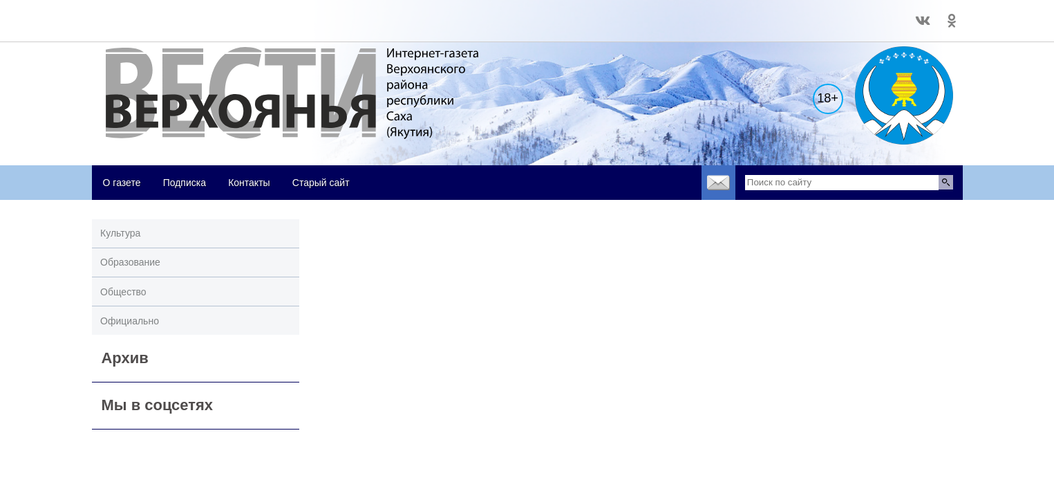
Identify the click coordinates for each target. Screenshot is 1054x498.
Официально (129, 320)
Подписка (184, 182)
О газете (122, 182)
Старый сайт (321, 182)
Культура (120, 233)
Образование (130, 262)
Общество (123, 291)
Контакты (249, 182)
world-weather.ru (122, 14)
